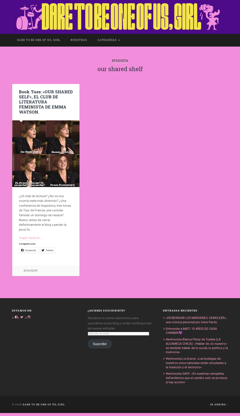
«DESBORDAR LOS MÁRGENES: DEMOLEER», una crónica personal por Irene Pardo (196, 322)
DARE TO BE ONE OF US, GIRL (43, 407)
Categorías (107, 40)
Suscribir (100, 344)
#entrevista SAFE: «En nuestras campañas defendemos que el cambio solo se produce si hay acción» (197, 381)
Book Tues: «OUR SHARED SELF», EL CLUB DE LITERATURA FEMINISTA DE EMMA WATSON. (46, 102)
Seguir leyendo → (31, 238)
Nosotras (78, 40)
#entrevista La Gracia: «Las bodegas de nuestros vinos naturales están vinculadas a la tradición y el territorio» (196, 366)
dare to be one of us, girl (38, 40)
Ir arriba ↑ (219, 407)
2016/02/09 (30, 271)
